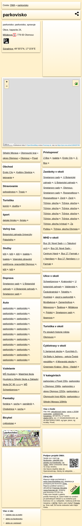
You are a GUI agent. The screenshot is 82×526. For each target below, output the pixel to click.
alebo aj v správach (13, 523)
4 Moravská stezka (65, 361)
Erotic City (8, 172)
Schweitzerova (50, 281)
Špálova (61, 307)
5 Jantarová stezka (52, 351)
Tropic (22, 192)
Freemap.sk (47, 145)
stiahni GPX (48, 418)
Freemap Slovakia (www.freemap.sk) (55, 489)
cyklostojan (8, 423)
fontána (6, 404)
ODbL (64, 484)
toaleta (26, 254)
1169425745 (58, 414)
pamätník (27, 404)
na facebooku (51, 459)
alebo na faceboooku (14, 519)
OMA (12, 5)
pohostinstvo (9, 192)
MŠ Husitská (9, 374)
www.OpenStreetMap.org (53, 481)
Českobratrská (50, 292)
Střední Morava (10, 153)
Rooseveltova (70, 193)
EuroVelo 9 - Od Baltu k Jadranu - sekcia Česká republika (60, 356)
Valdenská (70, 287)
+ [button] (7, 82)
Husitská (47, 297)
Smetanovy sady (11, 284)
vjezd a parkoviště (64, 297)
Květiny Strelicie (24, 172)
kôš (4, 254)
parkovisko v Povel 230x (55, 381)
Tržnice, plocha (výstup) (55, 224)
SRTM (54, 503)
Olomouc (25, 158)
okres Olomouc (10, 158)
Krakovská (66, 281)
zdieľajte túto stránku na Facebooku (53, 461)
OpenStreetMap (32, 145)
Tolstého (65, 292)
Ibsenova (47, 318)
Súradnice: (8, 49)
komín (6, 206)
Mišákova (9, 34)
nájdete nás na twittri (14, 515)
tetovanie (7, 177)
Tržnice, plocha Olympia (65, 229)
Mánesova (48, 307)
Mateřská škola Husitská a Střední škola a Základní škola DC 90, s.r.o (20, 379)
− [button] (7, 86)
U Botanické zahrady (24, 289)
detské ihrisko (10, 220)
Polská (49, 312)
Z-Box (46, 158)
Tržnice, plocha (51, 203)
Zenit (62, 198)
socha (17, 404)
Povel (35, 158)
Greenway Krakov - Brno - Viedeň (60, 367)
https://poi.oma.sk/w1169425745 (68, 145)
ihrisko (23, 220)
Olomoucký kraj (28, 153)
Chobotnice (8, 409)
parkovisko (23, 5)
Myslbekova (49, 302)
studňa (15, 206)
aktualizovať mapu (58, 412)
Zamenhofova (65, 302)
